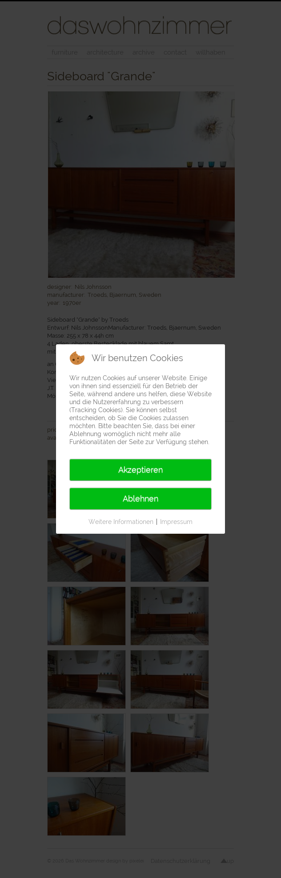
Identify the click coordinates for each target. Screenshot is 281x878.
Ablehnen (140, 498)
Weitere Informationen (120, 521)
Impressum (176, 521)
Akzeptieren (140, 469)
